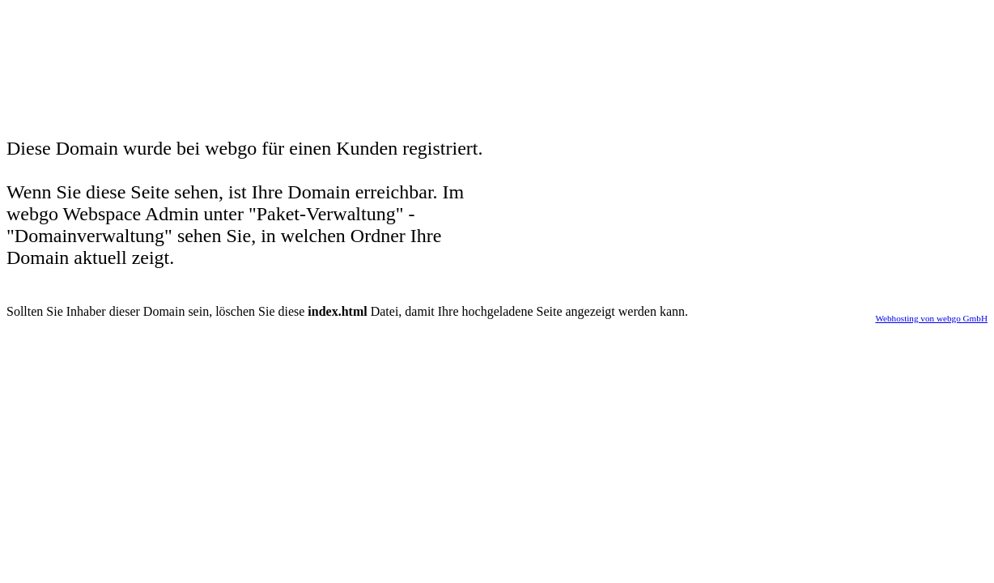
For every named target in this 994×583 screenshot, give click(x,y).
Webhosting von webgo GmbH (931, 318)
